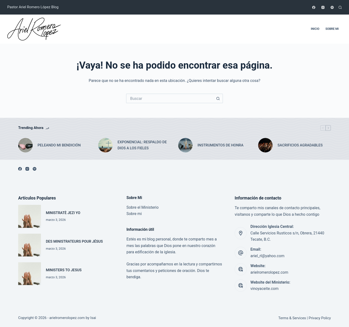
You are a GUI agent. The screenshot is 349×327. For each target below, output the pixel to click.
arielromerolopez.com (269, 272)
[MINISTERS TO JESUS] (29, 273)
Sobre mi (332, 29)
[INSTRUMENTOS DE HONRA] (185, 145)
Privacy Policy (320, 318)
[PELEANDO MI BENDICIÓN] (25, 145)
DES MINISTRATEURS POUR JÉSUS (74, 241)
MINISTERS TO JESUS (63, 270)
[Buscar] (340, 7)
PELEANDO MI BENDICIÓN (59, 145)
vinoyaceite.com (264, 288)
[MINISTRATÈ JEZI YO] (29, 216)
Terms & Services (292, 318)
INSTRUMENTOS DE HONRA (220, 145)
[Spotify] (332, 7)
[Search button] (218, 98)
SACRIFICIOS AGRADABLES (300, 145)
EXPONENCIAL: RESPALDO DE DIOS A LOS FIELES (142, 145)
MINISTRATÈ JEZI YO (63, 213)
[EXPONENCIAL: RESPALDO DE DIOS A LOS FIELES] (105, 145)
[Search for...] (169, 98)
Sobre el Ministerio (143, 207)
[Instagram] (323, 7)
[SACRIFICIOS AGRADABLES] (265, 145)
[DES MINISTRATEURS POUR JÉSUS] (29, 245)
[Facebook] (313, 7)
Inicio (315, 29)
